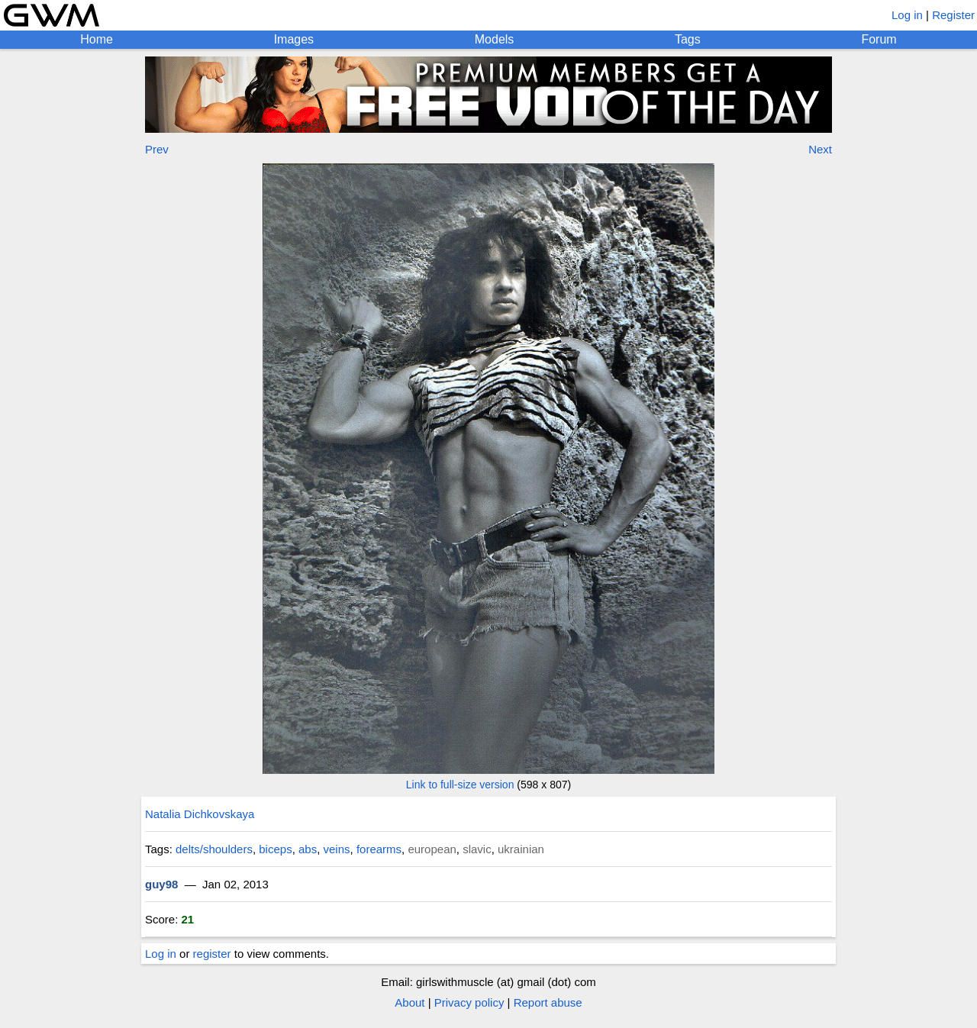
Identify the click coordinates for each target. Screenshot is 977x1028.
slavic (477, 849)
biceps (275, 849)
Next (820, 149)
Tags (688, 39)
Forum (878, 39)
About (409, 1002)
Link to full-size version (460, 784)
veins (337, 849)
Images (294, 39)
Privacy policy (469, 1002)
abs (307, 849)
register (212, 953)
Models (494, 39)
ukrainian (521, 849)
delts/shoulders (214, 849)
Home (96, 39)
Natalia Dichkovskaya (199, 813)
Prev (157, 149)
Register (953, 14)
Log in (907, 14)
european (432, 849)
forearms (378, 849)
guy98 (161, 884)
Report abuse (548, 1002)
